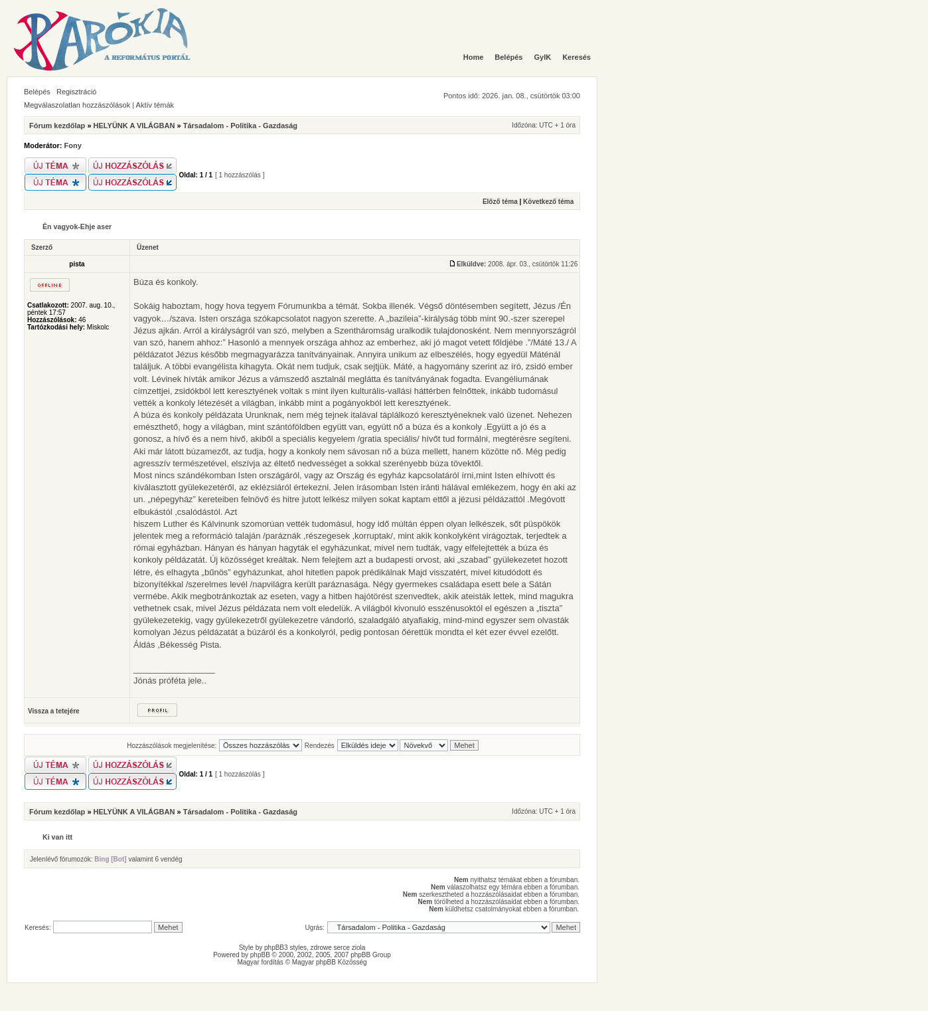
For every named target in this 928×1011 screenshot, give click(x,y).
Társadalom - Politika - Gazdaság (240, 126)
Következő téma (548, 201)
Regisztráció (76, 92)
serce (342, 947)
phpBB (260, 955)
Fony (73, 145)
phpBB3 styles (285, 947)
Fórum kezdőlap (57, 126)
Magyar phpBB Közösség (329, 962)
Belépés (37, 92)
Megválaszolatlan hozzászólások (77, 105)
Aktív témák (155, 105)
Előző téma (500, 201)
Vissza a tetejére (54, 711)
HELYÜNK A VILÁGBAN (134, 126)
